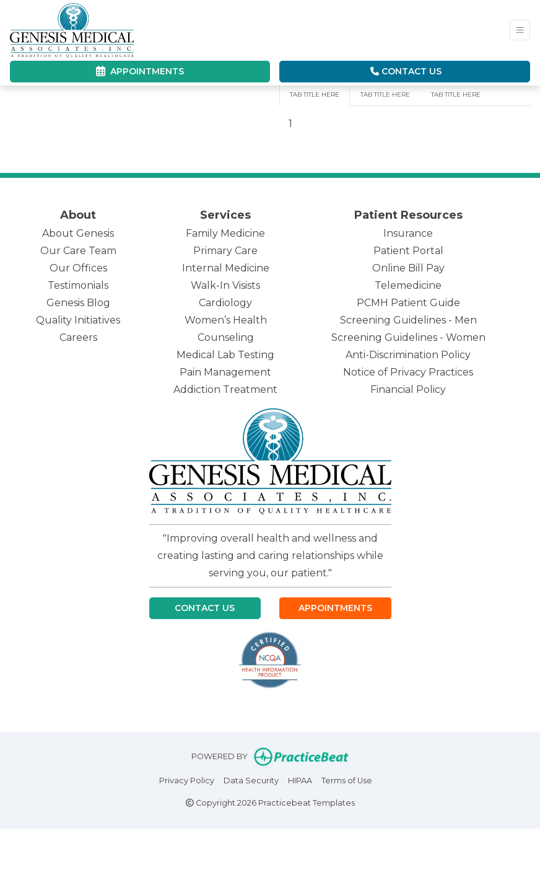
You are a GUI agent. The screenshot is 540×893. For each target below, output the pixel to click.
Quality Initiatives (78, 320)
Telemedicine (408, 285)
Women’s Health (226, 320)
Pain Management (225, 372)
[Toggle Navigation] (520, 30)
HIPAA (300, 779)
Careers (78, 337)
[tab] (314, 95)
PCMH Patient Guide (408, 303)
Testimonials (78, 285)
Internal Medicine (225, 268)
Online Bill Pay (408, 268)
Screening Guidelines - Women (408, 337)
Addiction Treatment (225, 389)
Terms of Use (346, 779)
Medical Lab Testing (225, 355)
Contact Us (406, 71)
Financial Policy (408, 389)
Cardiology (225, 303)
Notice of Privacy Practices (408, 372)
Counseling (226, 337)
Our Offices (78, 268)
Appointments (335, 608)
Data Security (251, 779)
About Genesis (78, 233)
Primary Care (225, 251)
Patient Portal (408, 251)
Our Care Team (78, 251)
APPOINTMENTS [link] (140, 71)
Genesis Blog (78, 303)
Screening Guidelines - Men (408, 320)
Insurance (408, 233)
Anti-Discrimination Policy (408, 355)
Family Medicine (225, 233)
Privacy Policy (186, 779)
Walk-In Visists (225, 285)
